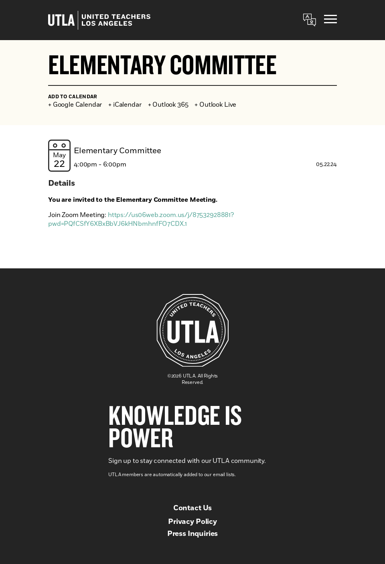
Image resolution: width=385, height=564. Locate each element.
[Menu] (330, 20)
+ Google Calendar (75, 104)
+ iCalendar (124, 104)
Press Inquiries (192, 534)
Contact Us (192, 508)
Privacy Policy (192, 522)
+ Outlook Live (215, 104)
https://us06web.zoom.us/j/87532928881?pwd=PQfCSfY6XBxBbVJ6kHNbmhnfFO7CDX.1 (141, 219)
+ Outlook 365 (168, 104)
